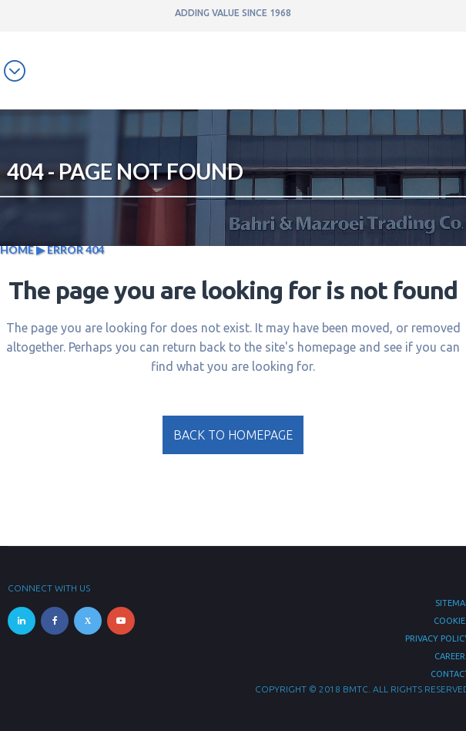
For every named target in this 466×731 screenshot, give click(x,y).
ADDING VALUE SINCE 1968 (233, 13)
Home (17, 249)
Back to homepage (233, 435)
